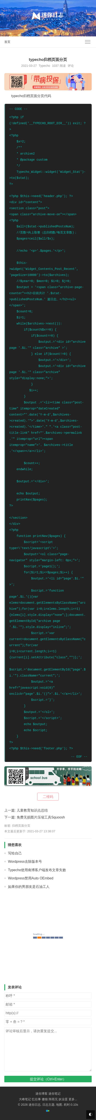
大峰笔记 (25, 1099)
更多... (73, 1099)
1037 (55, 65)
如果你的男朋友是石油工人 (29, 887)
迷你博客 (41, 1093)
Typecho (44, 65)
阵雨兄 (53, 1099)
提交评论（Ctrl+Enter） (48, 1079)
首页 (7, 42)
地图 (59, 1104)
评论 (71, 65)
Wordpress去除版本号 (25, 861)
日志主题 (48, 1104)
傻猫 (45, 1099)
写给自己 (15, 853)
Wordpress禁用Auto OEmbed (30, 878)
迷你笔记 (54, 1093)
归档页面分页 (21, 825)
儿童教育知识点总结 (32, 810)
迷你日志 (35, 1104)
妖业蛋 (63, 1099)
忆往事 (36, 1099)
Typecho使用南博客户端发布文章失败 (37, 870)
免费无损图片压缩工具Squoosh (41, 817)
